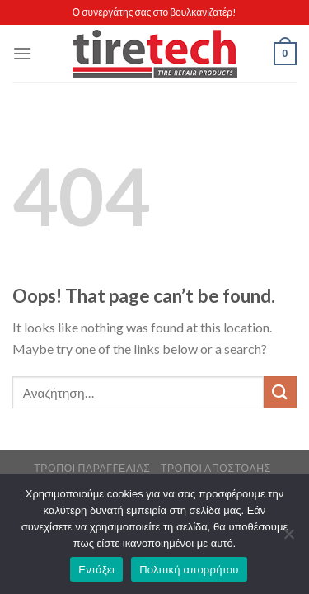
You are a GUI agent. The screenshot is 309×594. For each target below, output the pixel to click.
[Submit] (280, 392)
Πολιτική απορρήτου (188, 569)
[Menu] (22, 53)
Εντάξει (96, 569)
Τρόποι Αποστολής (216, 468)
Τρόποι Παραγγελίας (92, 468)
